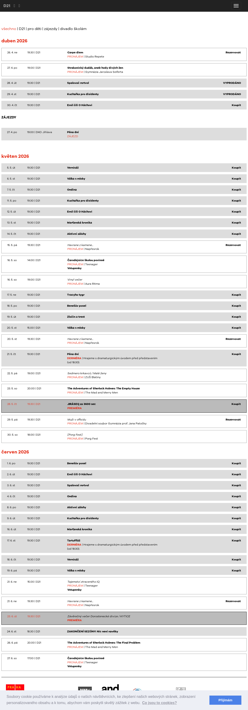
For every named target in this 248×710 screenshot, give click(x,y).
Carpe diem (75, 52)
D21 (6, 5)
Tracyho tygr (75, 294)
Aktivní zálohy (76, 233)
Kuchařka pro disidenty (83, 94)
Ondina (72, 189)
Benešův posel (76, 305)
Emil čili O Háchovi (79, 105)
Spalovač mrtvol (78, 83)
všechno (8, 29)
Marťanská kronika (79, 222)
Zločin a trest (76, 316)
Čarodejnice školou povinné (85, 260)
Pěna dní (73, 132)
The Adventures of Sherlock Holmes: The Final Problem (103, 642)
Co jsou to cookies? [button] (159, 703)
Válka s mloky (76, 178)
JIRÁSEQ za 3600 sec (81, 404)
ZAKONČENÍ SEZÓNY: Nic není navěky (92, 631)
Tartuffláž (73, 540)
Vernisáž (73, 167)
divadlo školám (73, 29)
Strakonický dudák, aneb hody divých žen (95, 67)
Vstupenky (74, 268)
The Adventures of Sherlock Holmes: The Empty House (103, 388)
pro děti (34, 29)
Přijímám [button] (225, 700)
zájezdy (50, 29)
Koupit (236, 105)
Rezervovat (233, 52)
